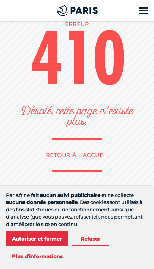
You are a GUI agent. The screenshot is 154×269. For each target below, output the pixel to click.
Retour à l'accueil (77, 155)
